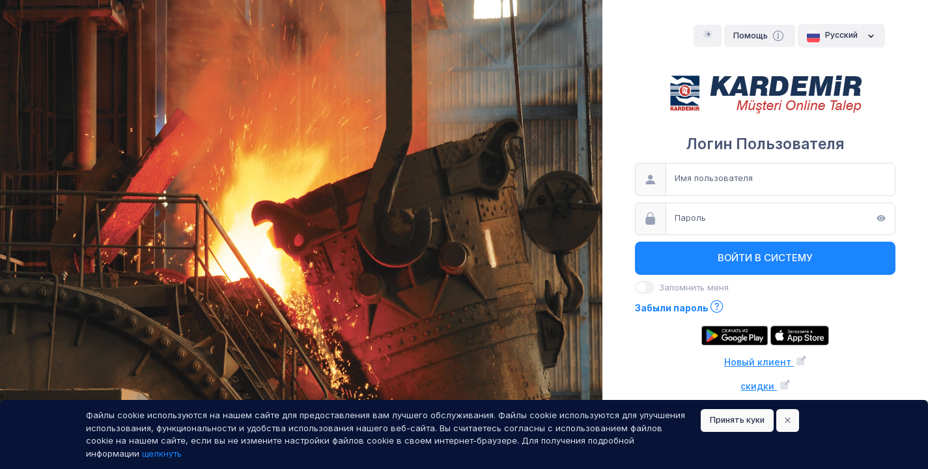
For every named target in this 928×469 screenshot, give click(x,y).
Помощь (760, 36)
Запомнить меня (694, 287)
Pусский (841, 35)
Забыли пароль (679, 307)
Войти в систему (765, 258)
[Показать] (881, 219)
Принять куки (737, 420)
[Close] (787, 420)
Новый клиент (765, 361)
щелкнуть (162, 453)
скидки (764, 385)
